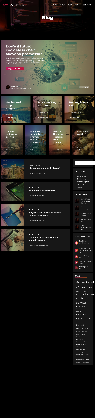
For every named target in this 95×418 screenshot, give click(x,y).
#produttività (80, 354)
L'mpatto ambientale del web (86, 227)
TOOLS (78, 5)
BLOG (70, 5)
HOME (54, 5)
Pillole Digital (42, 117)
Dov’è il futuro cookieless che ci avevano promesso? (24, 50)
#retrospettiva (80, 359)
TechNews (84, 87)
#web (83, 334)
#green (78, 331)
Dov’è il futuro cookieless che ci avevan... (86, 201)
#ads (87, 354)
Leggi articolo (14, 69)
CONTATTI (87, 5)
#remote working (81, 349)
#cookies (81, 314)
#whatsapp (79, 309)
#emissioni (79, 342)
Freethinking (10, 117)
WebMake (14, 86)
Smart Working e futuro (86, 214)
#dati (87, 359)
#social (80, 298)
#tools (77, 291)
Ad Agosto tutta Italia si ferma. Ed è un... (85, 250)
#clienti (78, 347)
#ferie (77, 334)
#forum (84, 291)
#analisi (78, 362)
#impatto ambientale (82, 327)
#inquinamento (80, 336)
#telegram (79, 311)
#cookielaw (86, 362)
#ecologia (78, 322)
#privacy (87, 318)
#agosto (84, 331)
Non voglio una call (86, 220)
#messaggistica (80, 306)
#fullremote (84, 287)
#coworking (79, 352)
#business (78, 357)
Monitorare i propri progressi (86, 208)
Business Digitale (82, 182)
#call (85, 342)
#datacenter (79, 339)
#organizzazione (80, 344)
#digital (81, 302)
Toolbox (79, 187)
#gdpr (79, 318)
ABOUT (62, 5)
